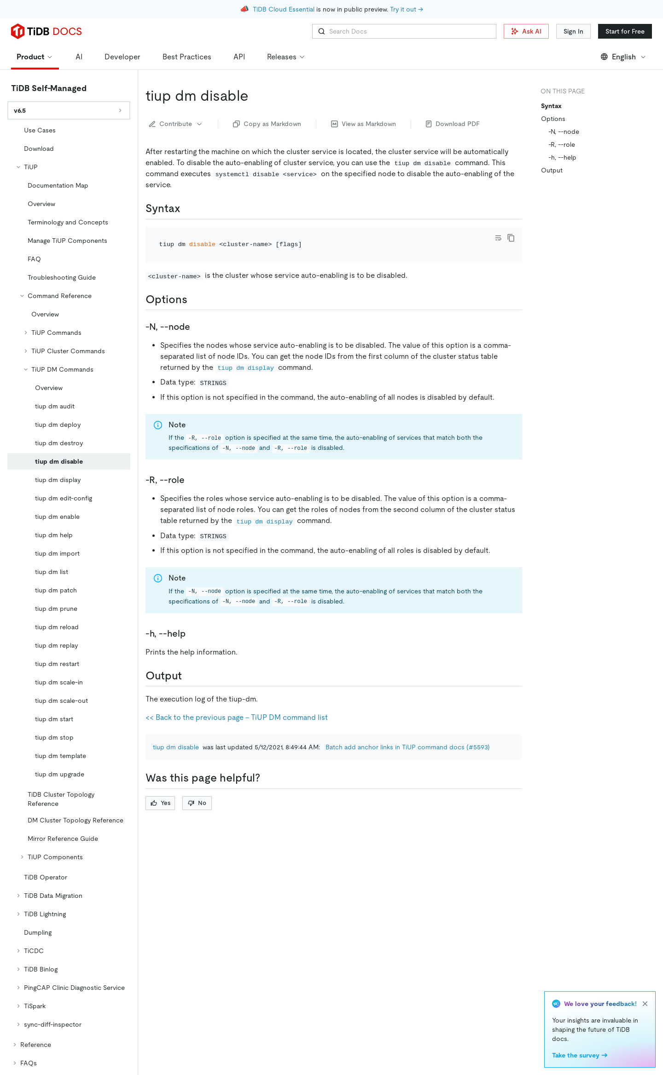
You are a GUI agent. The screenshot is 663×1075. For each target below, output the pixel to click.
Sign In (573, 31)
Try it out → (406, 9)
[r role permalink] (192, 479)
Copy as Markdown (267, 123)
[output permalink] (189, 675)
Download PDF (453, 123)
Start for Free (625, 31)
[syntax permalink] (187, 208)
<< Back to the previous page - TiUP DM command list (236, 717)
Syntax (551, 105)
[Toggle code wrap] (498, 237)
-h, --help (562, 157)
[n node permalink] (197, 326)
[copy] (511, 237)
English (623, 56)
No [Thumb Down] (197, 802)
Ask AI (526, 31)
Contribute (176, 123)
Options (553, 118)
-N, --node (563, 131)
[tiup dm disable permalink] (256, 95)
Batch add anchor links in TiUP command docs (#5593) (408, 747)
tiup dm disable (176, 747)
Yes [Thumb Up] (160, 802)
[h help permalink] (192, 633)
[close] (645, 1003)
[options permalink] (194, 299)
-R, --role (561, 144)
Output (552, 170)
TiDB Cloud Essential (283, 9)
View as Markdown (363, 123)
